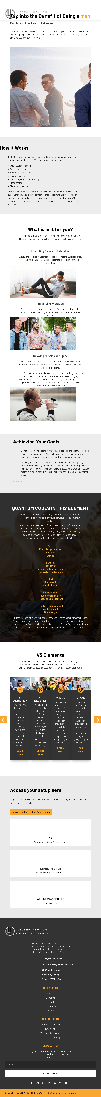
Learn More (20, 753)
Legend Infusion (68, 1093)
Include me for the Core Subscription (31, 811)
